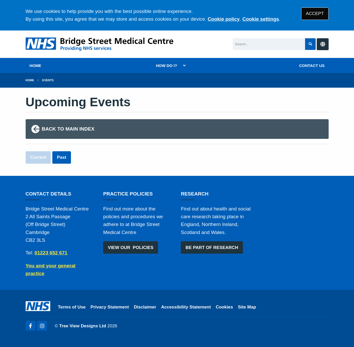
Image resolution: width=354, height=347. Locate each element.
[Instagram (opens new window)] (42, 326)
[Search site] (310, 44)
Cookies (224, 307)
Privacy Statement (110, 307)
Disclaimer (145, 307)
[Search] (269, 44)
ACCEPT (315, 13)
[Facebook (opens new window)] (30, 326)
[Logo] (99, 44)
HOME (35, 65)
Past (61, 157)
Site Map (247, 307)
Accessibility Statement (186, 307)
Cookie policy (224, 19)
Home (30, 80)
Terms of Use (72, 307)
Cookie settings (260, 19)
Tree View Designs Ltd (82, 325)
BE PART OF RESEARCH (212, 247)
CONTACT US (311, 65)
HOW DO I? (166, 65)
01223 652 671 (50, 252)
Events (48, 80)
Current (38, 157)
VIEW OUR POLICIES (131, 247)
